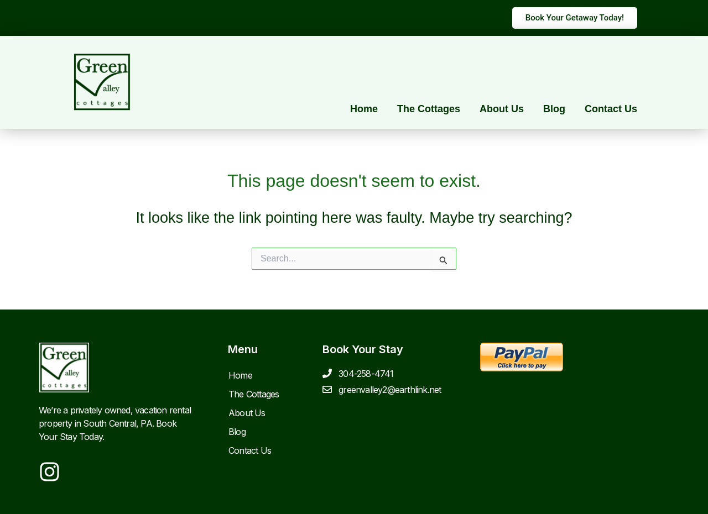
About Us (502, 108)
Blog (554, 108)
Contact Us (611, 108)
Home (364, 108)
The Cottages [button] (428, 108)
